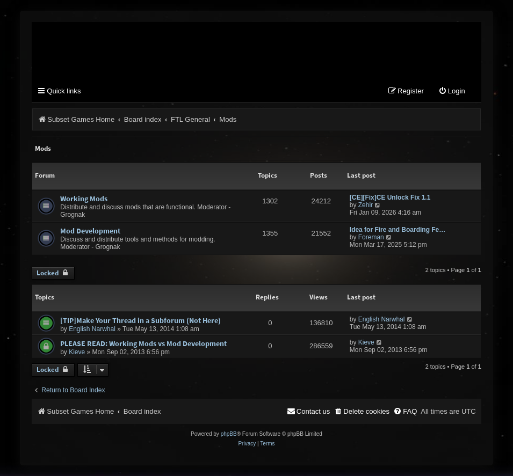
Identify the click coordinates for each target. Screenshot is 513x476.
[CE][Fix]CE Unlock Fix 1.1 (390, 197)
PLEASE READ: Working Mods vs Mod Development (143, 343)
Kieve (77, 352)
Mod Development (90, 231)
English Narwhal (92, 329)
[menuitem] (451, 91)
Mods (43, 148)
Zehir (365, 205)
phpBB (229, 434)
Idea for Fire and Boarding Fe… (397, 229)
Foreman (371, 237)
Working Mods (83, 198)
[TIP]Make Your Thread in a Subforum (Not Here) (140, 320)
